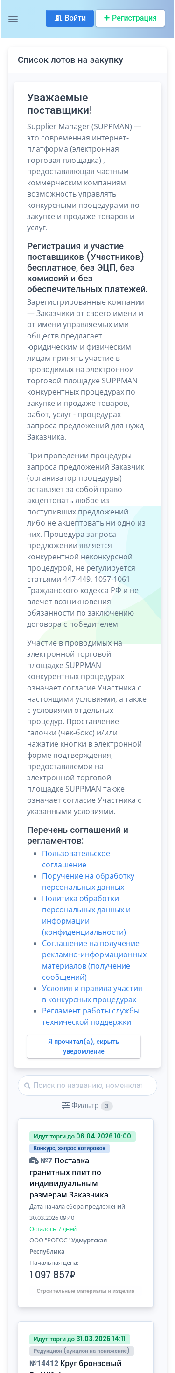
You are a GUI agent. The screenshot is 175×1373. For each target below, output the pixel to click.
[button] (87, 1105)
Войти (70, 18)
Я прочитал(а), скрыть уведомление (84, 1046)
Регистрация (130, 18)
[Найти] (87, 1085)
